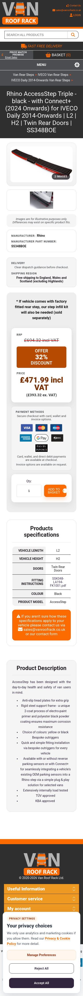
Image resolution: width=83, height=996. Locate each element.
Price (21, 373)
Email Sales (11, 57)
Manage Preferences (41, 955)
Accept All (41, 983)
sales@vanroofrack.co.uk (66, 10)
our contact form (44, 634)
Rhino (41, 235)
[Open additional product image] (41, 200)
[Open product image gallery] (41, 164)
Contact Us (75, 5)
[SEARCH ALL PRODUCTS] (36, 35)
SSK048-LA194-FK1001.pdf (58, 582)
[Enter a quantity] (29, 491)
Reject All (41, 968)
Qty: (29, 481)
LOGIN (75, 15)
